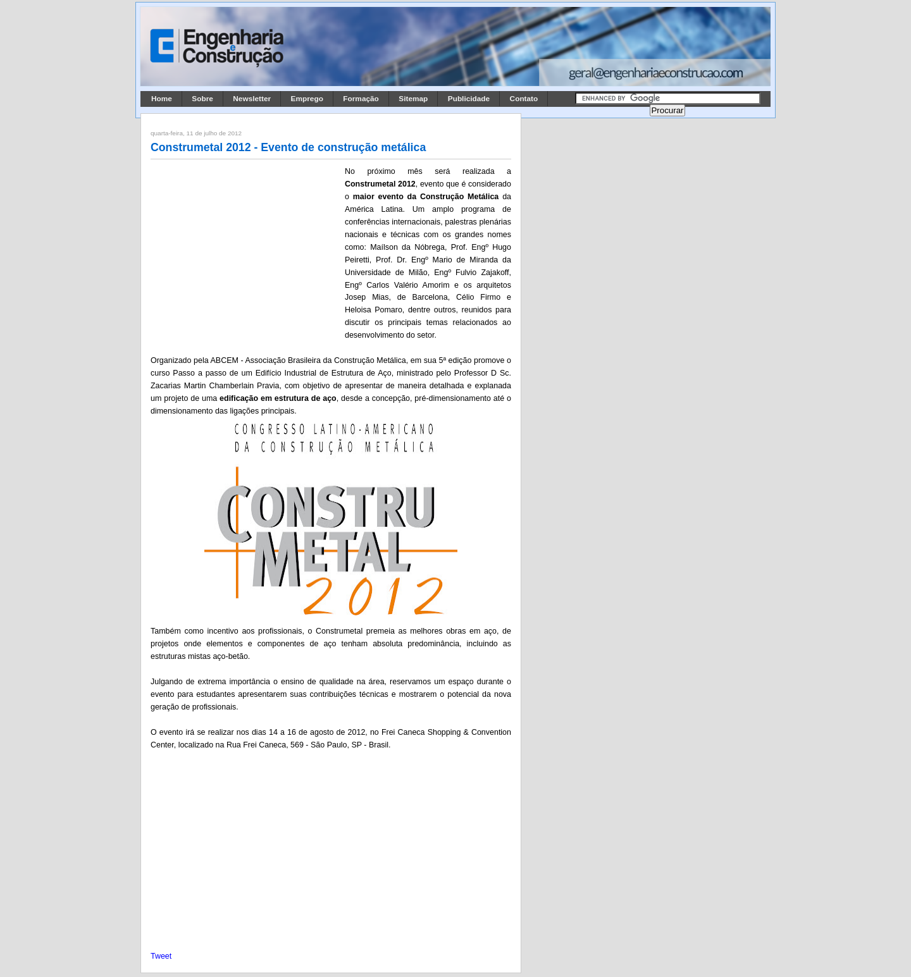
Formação (361, 98)
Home (161, 98)
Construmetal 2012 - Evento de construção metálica (288, 147)
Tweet (161, 956)
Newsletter (252, 98)
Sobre (202, 98)
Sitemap (413, 98)
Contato (524, 98)
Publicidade (469, 98)
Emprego (307, 98)
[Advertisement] (245, 248)
